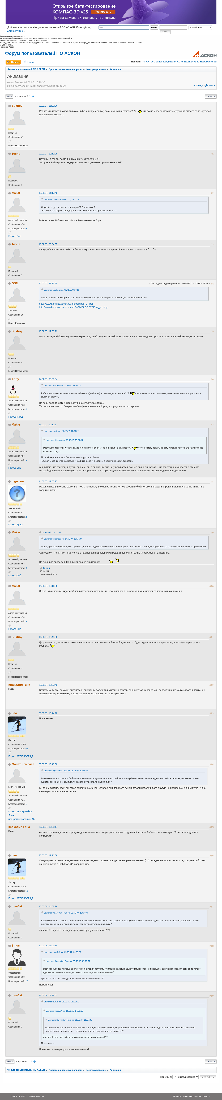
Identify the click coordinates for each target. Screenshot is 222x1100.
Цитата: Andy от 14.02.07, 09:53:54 (61, 431)
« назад (198, 85)
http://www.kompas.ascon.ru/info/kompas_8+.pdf (66, 303)
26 (26, 981)
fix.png (45, 568)
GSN (15, 283)
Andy (15, 379)
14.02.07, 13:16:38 (48, 586)
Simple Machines (36, 1096)
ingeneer (18, 481)
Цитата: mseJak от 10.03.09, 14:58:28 (62, 952)
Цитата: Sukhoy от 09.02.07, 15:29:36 (62, 385)
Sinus (16, 945)
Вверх (9, 1061)
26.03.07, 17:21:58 (48, 855)
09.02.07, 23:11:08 (48, 153)
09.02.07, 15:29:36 (48, 105)
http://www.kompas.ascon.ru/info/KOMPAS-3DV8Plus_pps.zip (73, 307)
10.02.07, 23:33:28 (48, 283)
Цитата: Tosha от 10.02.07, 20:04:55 (61, 290)
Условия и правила (192, 1096)
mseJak (17, 906)
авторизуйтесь (15, 31)
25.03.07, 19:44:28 (48, 713)
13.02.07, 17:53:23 (48, 331)
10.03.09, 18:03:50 (48, 945)
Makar (16, 193)
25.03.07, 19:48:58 (48, 764)
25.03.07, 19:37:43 (48, 685)
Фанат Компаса (23, 764)
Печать (211, 96)
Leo (14, 713)
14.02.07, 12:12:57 (48, 424)
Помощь (177, 1096)
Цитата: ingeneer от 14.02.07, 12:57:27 (63, 539)
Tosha (16, 153)
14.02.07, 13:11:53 (51, 532)
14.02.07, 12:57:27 (48, 481)
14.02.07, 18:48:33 (48, 637)
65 (26, 748)
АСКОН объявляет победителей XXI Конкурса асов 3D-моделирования (179, 61)
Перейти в (165, 1076)
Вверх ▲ (207, 1096)
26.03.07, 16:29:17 (48, 827)
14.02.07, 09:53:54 (48, 379)
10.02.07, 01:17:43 (48, 193)
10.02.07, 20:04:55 (48, 244)
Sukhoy (17, 105)
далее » (210, 85)
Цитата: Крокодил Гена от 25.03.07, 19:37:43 (66, 770)
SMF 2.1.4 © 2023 (19, 1096)
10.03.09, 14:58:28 (48, 906)
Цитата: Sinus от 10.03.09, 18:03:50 (61, 1002)
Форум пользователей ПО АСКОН (42, 53)
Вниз (9, 96)
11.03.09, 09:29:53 (48, 995)
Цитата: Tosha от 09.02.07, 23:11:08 (61, 199)
